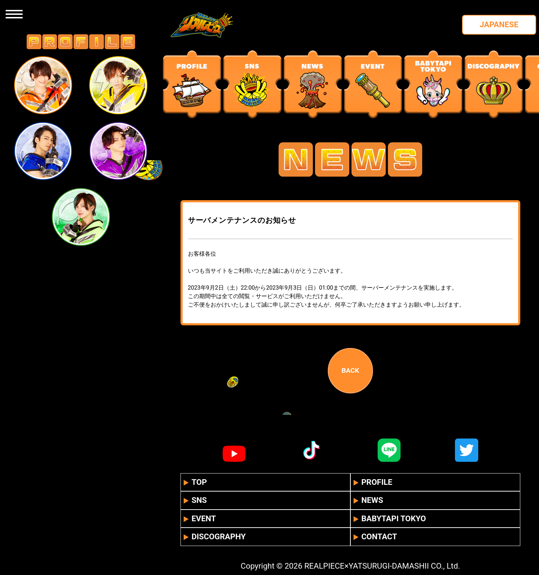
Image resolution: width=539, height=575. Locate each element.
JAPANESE (499, 24)
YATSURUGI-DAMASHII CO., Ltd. (404, 565)
